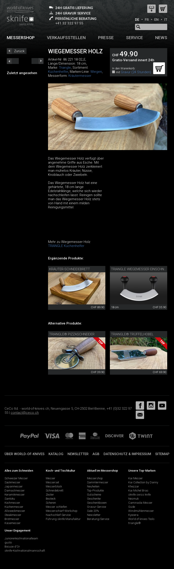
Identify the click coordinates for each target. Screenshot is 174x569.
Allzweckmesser (15, 511)
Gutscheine (94, 494)
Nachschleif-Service (58, 515)
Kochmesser (12, 502)
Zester (50, 494)
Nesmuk (133, 498)
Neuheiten (93, 486)
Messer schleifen (56, 506)
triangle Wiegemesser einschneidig (141, 269)
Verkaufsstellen (66, 37)
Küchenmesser (14, 506)
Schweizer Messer (16, 478)
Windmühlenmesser (141, 511)
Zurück (19, 51)
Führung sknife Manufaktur (63, 519)
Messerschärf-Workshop (61, 511)
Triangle (65, 68)
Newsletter (78, 454)
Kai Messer (135, 478)
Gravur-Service (96, 506)
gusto (8, 542)
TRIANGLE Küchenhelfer (66, 246)
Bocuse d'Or (12, 546)
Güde (131, 506)
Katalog (55, 454)
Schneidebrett (54, 490)
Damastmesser (15, 490)
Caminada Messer (140, 502)
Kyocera (133, 515)
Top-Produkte (95, 490)
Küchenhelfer (58, 72)
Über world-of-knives (24, 454)
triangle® (134, 523)
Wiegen (96, 72)
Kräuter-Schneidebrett (69, 269)
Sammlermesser (97, 482)
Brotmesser (12, 519)
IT (165, 20)
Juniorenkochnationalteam (21, 538)
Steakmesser (13, 515)
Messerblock (54, 486)
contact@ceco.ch (25, 413)
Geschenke (94, 498)
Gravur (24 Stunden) (136, 72)
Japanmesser (14, 486)
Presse (106, 37)
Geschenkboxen (97, 502)
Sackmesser (12, 482)
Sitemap (162, 454)
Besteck (51, 498)
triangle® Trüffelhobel (132, 334)
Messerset (52, 482)
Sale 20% (93, 511)
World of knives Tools (141, 519)
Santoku (10, 498)
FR (147, 20)
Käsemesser (13, 523)
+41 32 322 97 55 (69, 23)
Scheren (51, 502)
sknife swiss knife (139, 494)
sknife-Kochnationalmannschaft (25, 550)
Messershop (21, 37)
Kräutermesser (79, 76)
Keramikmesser (15, 494)
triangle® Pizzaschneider (71, 334)
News (161, 37)
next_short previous (13, 61)
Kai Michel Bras (138, 490)
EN (156, 20)
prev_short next (37, 61)
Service (134, 37)
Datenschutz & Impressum (127, 454)
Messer (50, 478)
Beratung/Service (98, 519)
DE (137, 20)
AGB (95, 454)
